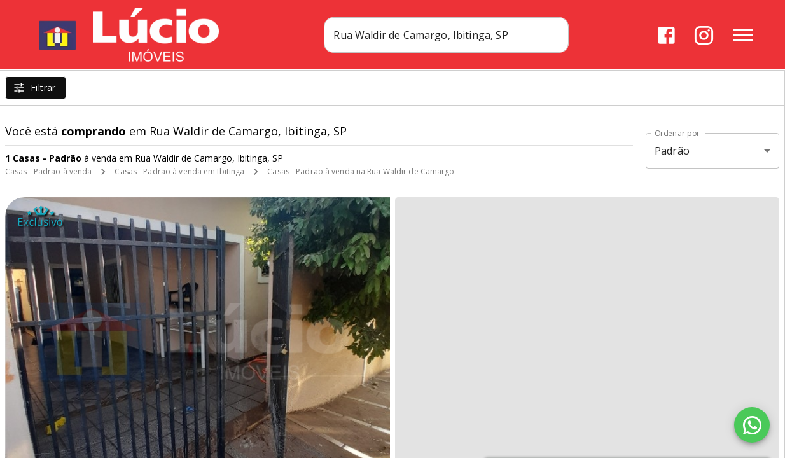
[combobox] (463, 35)
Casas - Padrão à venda (48, 171)
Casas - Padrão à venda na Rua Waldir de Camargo (360, 171)
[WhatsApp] (752, 425)
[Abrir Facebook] (666, 35)
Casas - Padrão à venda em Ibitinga (179, 171)
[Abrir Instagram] (704, 35)
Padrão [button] (672, 151)
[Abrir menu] (743, 35)
